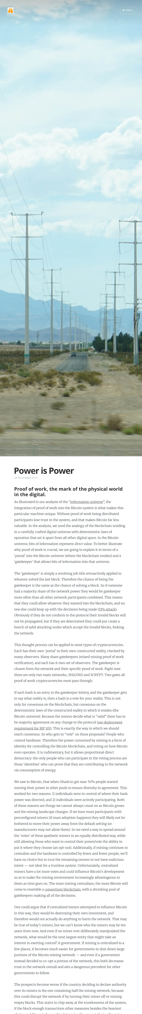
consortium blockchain (63, 889)
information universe (86, 502)
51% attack (107, 609)
